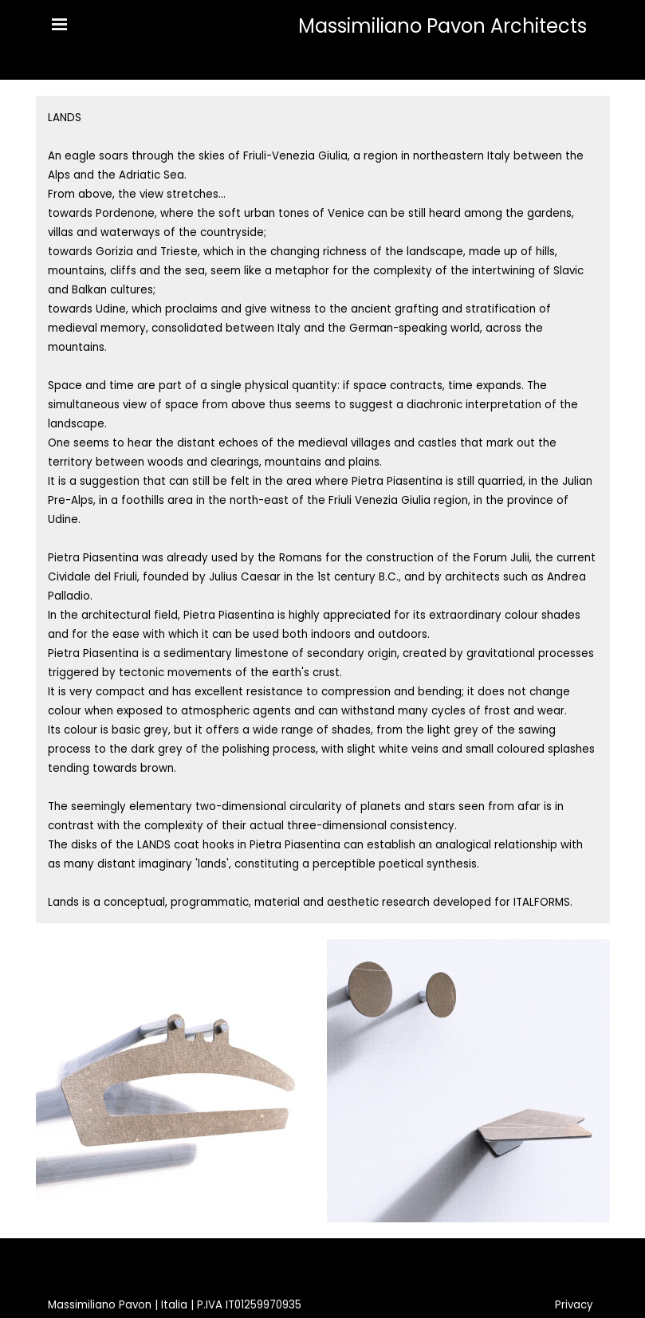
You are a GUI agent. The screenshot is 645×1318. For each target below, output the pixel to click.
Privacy (574, 1304)
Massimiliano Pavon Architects (442, 26)
